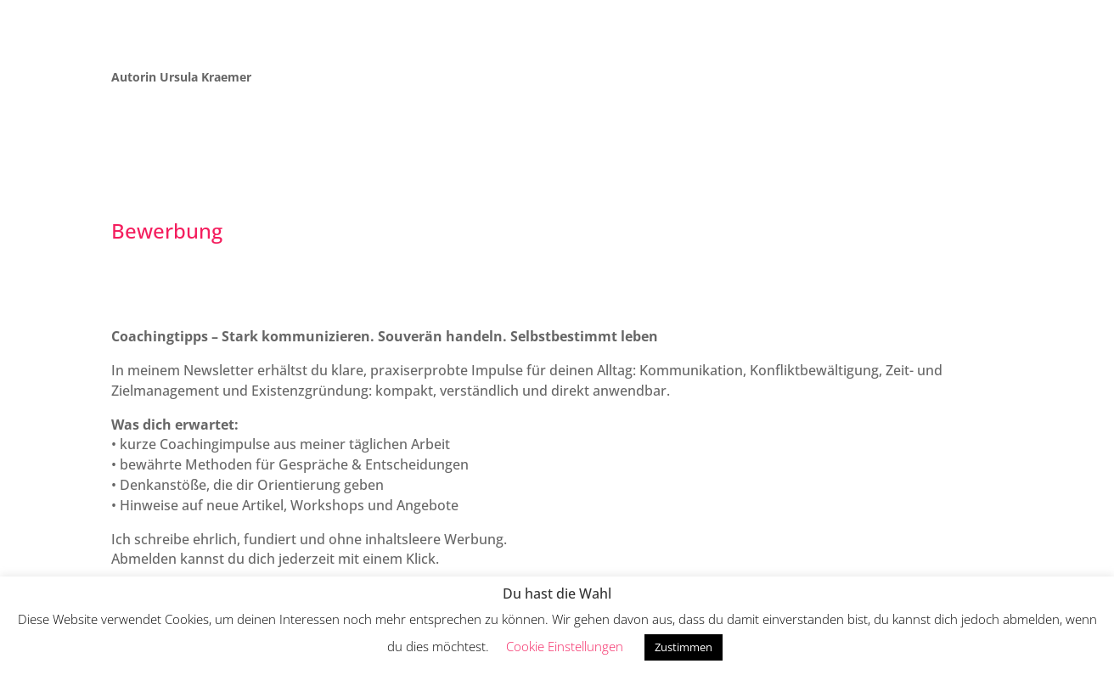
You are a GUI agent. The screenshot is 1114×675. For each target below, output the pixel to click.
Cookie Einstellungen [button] (564, 646)
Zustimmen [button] (683, 647)
